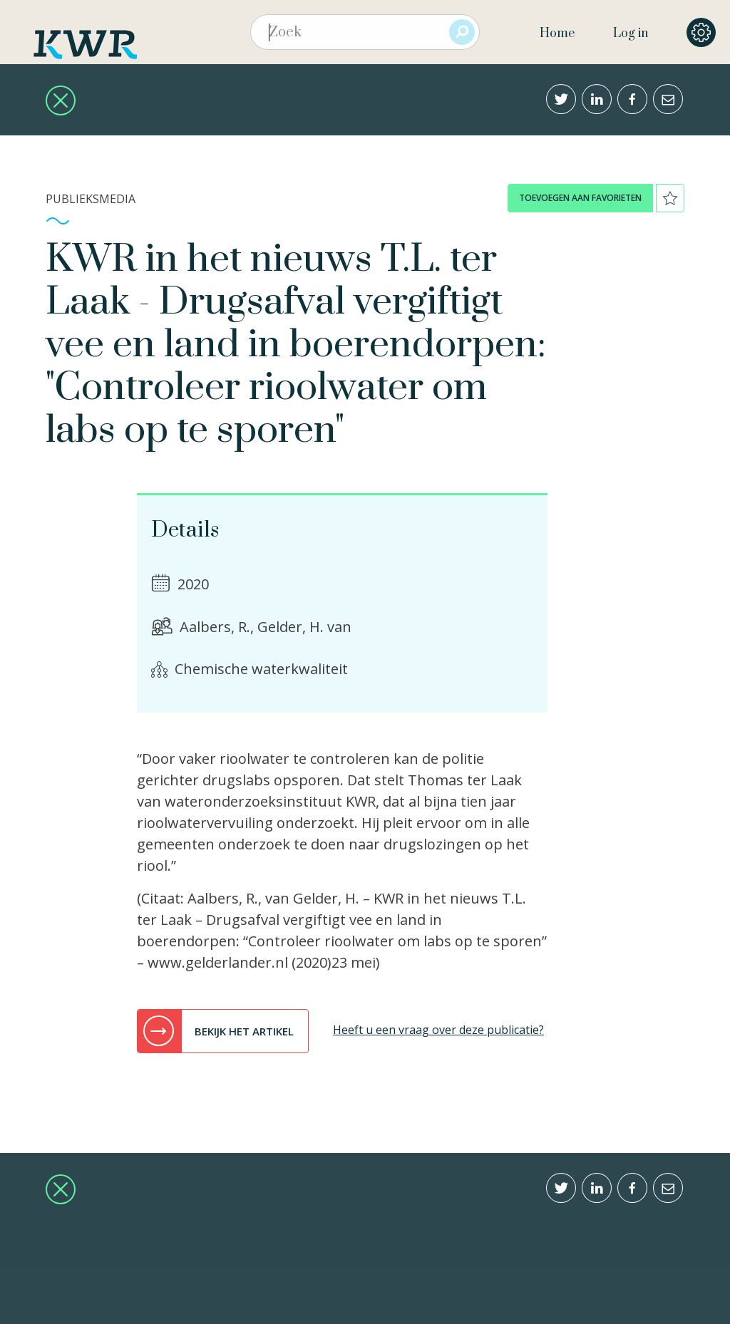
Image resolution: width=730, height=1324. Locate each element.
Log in (630, 33)
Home (557, 33)
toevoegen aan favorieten (580, 198)
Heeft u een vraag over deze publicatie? (438, 1030)
